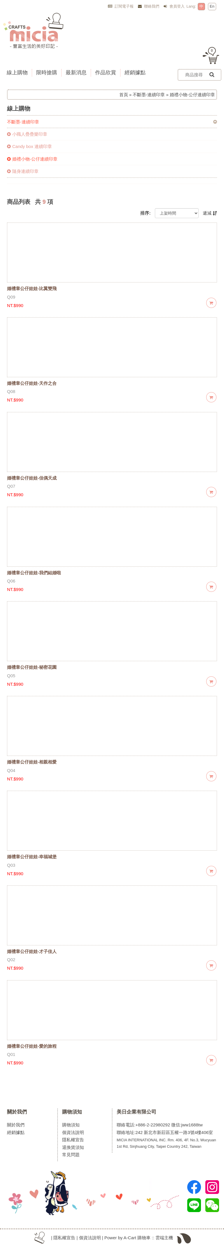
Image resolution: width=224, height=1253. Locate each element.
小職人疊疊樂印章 (27, 134)
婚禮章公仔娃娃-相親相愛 (32, 761)
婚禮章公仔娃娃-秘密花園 (32, 667)
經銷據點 (15, 1132)
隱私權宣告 (73, 1139)
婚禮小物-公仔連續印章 (32, 158)
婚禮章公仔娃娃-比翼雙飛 (32, 288)
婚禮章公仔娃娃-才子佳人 (32, 951)
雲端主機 (164, 1237)
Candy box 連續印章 (29, 146)
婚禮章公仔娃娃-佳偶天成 (32, 477)
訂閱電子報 (121, 6)
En (212, 6)
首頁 (123, 94)
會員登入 (174, 6)
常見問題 (71, 1154)
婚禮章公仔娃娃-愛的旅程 (32, 1046)
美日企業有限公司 (136, 1111)
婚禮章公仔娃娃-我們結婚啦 (34, 572)
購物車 (143, 1237)
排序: (145, 213)
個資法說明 (73, 1132)
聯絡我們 (149, 6)
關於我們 (17, 1111)
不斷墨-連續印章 (149, 94)
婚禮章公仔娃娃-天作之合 (32, 383)
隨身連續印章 (22, 171)
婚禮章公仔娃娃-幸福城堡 (32, 856)
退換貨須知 (73, 1147)
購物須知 (72, 1111)
